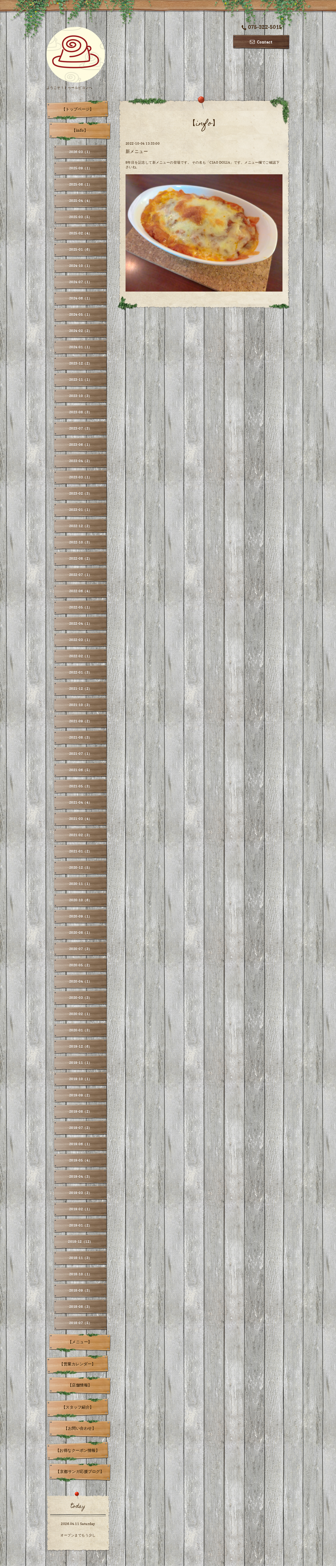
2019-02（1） (80, 1209)
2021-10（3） (80, 705)
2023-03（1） (80, 477)
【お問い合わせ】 (80, 1428)
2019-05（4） (80, 1160)
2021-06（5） (80, 770)
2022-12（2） (80, 526)
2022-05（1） (80, 607)
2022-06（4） (80, 591)
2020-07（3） (80, 949)
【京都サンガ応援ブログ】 (80, 1471)
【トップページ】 (78, 109)
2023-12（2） (80, 363)
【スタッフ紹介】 (78, 1407)
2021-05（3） (80, 786)
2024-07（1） (80, 282)
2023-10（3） (80, 396)
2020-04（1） (80, 981)
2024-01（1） (80, 347)
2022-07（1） (80, 575)
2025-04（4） (80, 201)
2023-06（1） (80, 445)
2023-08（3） (80, 412)
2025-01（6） (80, 249)
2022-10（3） (80, 542)
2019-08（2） (80, 1111)
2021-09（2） (80, 721)
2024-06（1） (80, 298)
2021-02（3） (80, 835)
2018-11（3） (80, 1258)
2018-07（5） (80, 1323)
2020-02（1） (80, 1014)
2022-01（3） (80, 672)
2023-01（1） (80, 510)
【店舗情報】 (80, 1385)
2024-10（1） (80, 266)
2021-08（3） (80, 737)
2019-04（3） (80, 1176)
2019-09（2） (80, 1095)
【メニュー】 (80, 1342)
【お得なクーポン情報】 (77, 1450)
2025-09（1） (80, 168)
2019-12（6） (80, 1046)
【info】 (80, 130)
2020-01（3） (80, 1030)
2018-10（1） (80, 1274)
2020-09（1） (80, 916)
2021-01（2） (80, 851)
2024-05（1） (80, 314)
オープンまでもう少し (78, 1535)
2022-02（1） (80, 656)
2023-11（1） (80, 379)
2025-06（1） (80, 184)
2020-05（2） (80, 965)
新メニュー (137, 151)
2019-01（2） (80, 1225)
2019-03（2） (80, 1193)
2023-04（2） (80, 461)
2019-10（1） (80, 1079)
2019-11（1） (80, 1063)
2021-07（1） (80, 754)
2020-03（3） (80, 998)
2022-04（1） (80, 623)
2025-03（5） (80, 217)
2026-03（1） (80, 152)
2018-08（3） (80, 1307)
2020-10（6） (80, 900)
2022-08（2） (80, 558)
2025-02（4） (80, 233)
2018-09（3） (80, 1290)
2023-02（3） (80, 493)
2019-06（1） (80, 1144)
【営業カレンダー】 (77, 1364)
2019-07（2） (80, 1128)
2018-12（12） (80, 1241)
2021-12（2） (80, 689)
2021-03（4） (80, 819)
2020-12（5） (80, 867)
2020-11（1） (80, 884)
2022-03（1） (80, 640)
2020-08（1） (80, 932)
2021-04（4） (80, 802)
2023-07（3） (80, 428)
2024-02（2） (80, 331)
